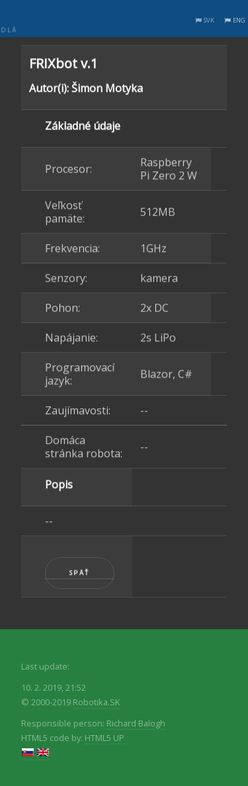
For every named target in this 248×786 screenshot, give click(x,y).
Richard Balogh (135, 723)
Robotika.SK (96, 702)
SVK (209, 20)
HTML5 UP (104, 738)
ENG (239, 20)
